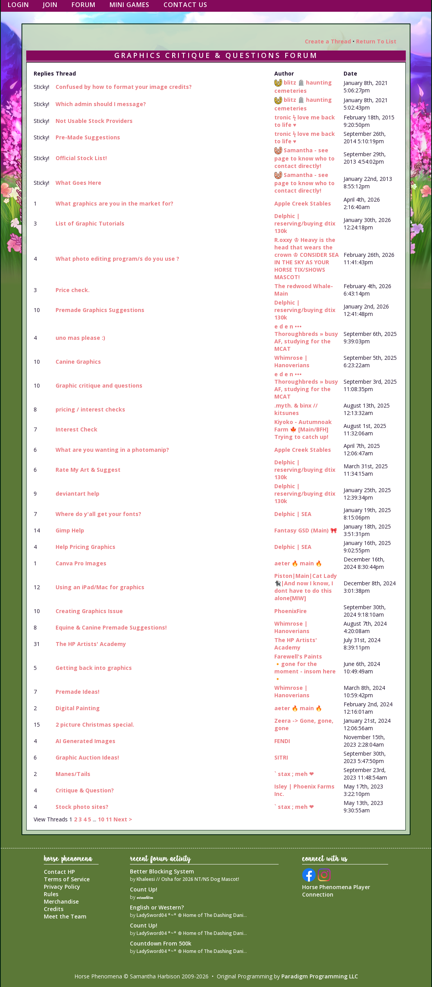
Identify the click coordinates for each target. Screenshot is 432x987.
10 (101, 819)
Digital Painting (78, 708)
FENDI (282, 741)
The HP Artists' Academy (91, 644)
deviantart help (77, 493)
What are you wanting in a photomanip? (112, 449)
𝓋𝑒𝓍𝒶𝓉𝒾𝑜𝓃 (145, 897)
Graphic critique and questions (99, 385)
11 (109, 819)
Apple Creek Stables (302, 203)
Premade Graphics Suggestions (100, 310)
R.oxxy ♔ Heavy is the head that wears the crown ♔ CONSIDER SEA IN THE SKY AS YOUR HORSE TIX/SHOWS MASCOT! (306, 258)
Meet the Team (65, 916)
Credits (53, 909)
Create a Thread (328, 41)
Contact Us (185, 4)
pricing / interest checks (90, 409)
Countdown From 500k (160, 943)
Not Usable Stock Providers (94, 121)
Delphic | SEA (292, 514)
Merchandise (61, 901)
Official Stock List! (81, 158)
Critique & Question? (85, 790)
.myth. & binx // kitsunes (296, 409)
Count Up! (143, 889)
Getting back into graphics (94, 667)
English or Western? (157, 907)
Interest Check (76, 429)
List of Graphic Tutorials (90, 223)
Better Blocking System (162, 871)
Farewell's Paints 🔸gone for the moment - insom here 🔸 (305, 667)
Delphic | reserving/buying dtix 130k (304, 223)
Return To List (376, 41)
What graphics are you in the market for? (114, 203)
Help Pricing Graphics (85, 546)
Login (18, 4)
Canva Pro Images (81, 563)
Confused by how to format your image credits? (124, 86)
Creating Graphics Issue (89, 611)
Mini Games (129, 4)
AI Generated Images (85, 741)
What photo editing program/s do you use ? (117, 258)
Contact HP (59, 871)
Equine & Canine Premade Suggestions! (111, 627)
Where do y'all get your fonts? (98, 514)
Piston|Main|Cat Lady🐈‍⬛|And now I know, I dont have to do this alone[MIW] (305, 587)
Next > (122, 819)
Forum (83, 4)
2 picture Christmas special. (95, 724)
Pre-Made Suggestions (88, 137)
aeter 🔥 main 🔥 (298, 563)
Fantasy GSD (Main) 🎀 (305, 530)
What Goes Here (78, 182)
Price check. (73, 290)
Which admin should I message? (101, 104)
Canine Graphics (78, 361)
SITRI (281, 757)
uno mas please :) (80, 337)
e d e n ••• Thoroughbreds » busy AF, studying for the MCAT (306, 337)
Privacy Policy (62, 886)
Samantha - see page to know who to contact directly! (304, 158)
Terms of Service (67, 879)
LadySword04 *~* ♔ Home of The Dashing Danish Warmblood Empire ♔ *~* (222, 915)
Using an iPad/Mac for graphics (100, 587)
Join (50, 4)
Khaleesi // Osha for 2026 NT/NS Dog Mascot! (188, 879)
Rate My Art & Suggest (88, 469)
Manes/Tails (73, 774)
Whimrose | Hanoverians (292, 361)
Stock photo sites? (82, 806)
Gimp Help (70, 530)
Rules (51, 894)
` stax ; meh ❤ (294, 774)
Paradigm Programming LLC (319, 976)
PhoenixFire (290, 611)
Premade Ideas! (77, 691)
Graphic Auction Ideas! (87, 757)
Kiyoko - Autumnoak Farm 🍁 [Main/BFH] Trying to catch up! (303, 429)
